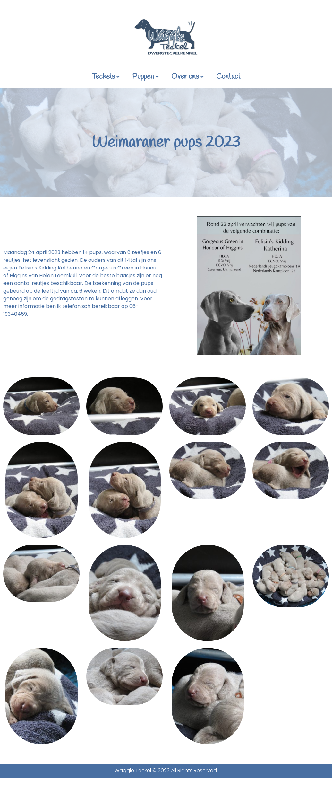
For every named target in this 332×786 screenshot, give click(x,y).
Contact (228, 77)
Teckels (105, 77)
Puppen (145, 77)
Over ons (187, 77)
